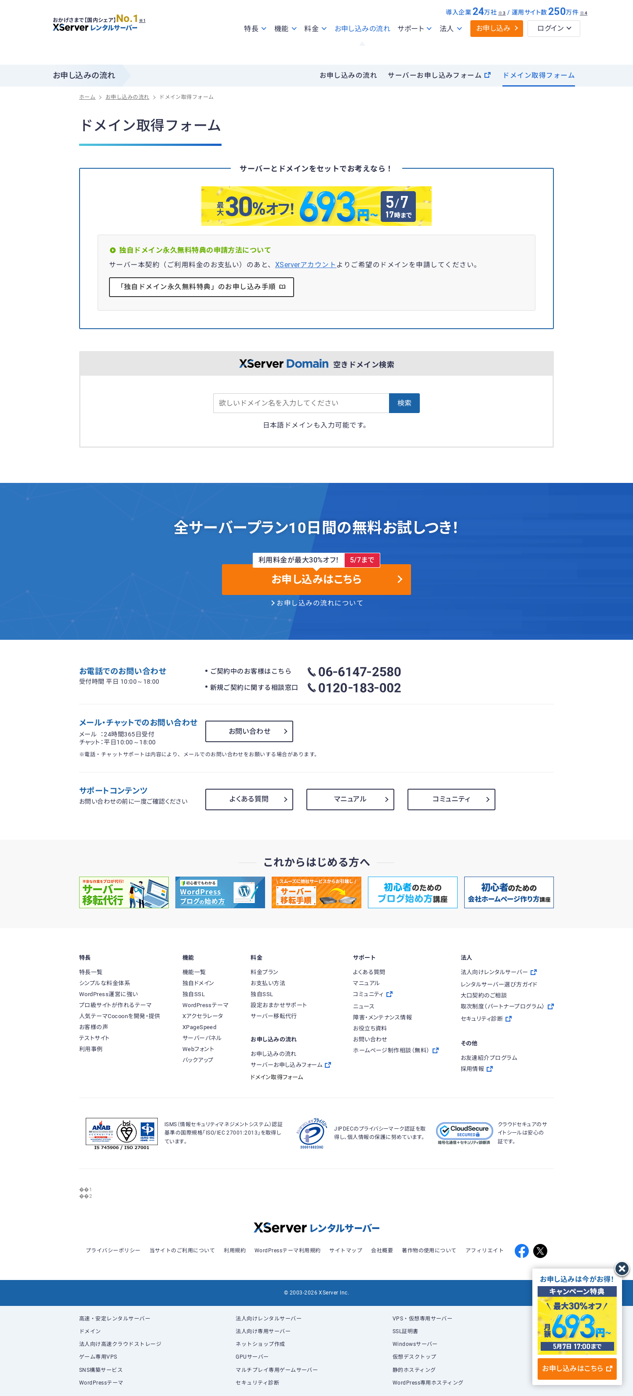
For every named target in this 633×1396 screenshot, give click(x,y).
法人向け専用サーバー (263, 1331)
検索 (404, 403)
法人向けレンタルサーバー (269, 1319)
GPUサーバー (252, 1357)
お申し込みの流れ (363, 48)
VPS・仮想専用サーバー (423, 1319)
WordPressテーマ (101, 1383)
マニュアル (350, 799)
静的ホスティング (414, 1370)
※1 (152, 35)
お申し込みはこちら (577, 1368)
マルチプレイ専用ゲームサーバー (277, 1370)
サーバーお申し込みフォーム (439, 76)
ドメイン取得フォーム (538, 76)
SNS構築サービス (101, 1370)
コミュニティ (451, 799)
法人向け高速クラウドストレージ (120, 1344)
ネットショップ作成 (260, 1344)
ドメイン (90, 1331)
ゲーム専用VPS (98, 1357)
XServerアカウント (306, 265)
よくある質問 (249, 799)
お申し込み (493, 47)
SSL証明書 (405, 1331)
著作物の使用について (429, 1250)
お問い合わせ (250, 731)
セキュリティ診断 (257, 1383)
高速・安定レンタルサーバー (114, 1319)
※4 (583, 31)
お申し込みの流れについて (320, 603)
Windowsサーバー (415, 1344)
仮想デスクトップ (415, 1357)
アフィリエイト (485, 1250)
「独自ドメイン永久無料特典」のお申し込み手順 (202, 287)
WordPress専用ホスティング (428, 1383)
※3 (502, 31)
